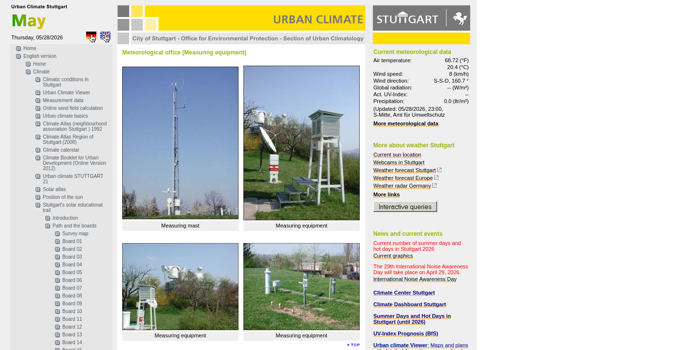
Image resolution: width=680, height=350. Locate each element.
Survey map (75, 233)
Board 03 (72, 257)
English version (39, 56)
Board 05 (72, 272)
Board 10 (72, 311)
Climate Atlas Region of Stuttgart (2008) (68, 139)
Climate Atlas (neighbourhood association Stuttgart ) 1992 (75, 126)
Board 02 (72, 249)
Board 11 (72, 319)
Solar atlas (54, 189)
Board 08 (72, 295)
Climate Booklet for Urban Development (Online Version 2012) (74, 163)
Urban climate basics (65, 116)
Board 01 (72, 241)
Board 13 (72, 334)
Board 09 (72, 303)
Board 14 (72, 342)
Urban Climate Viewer (66, 92)
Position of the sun (63, 197)
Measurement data (63, 100)
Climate (41, 71)
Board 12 (72, 327)
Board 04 (72, 264)
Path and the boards (74, 225)
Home (30, 48)
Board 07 (72, 288)
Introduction (65, 218)
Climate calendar (61, 150)
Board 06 (72, 280)
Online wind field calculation (73, 108)
